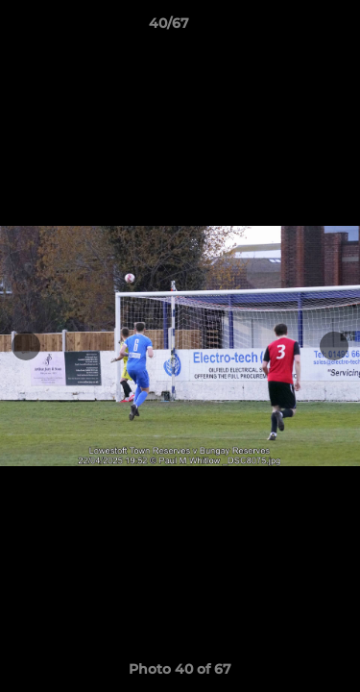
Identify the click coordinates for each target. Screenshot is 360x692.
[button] (290, 28)
